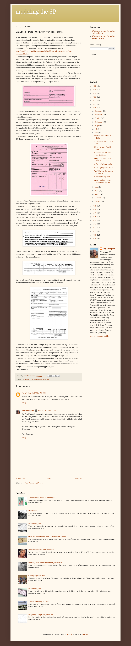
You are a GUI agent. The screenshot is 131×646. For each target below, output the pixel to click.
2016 (95, 217)
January (98, 201)
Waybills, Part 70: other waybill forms (102, 154)
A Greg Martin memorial (103, 164)
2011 (95, 235)
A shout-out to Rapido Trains (38, 602)
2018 (95, 210)
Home (49, 479)
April (97, 190)
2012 (95, 231)
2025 (95, 90)
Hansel (24, 393)
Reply (24, 403)
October (98, 118)
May (96, 187)
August (97, 126)
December (98, 111)
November (99, 115)
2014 (95, 224)
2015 (95, 220)
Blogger (85, 634)
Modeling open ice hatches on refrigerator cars (45, 563)
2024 (95, 93)
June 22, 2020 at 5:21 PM (37, 393)
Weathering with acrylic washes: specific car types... (103, 37)
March (97, 194)
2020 (95, 108)
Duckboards (32, 511)
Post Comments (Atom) (33, 483)
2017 (95, 213)
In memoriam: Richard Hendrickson (41, 550)
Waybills (46, 379)
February (98, 198)
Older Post (78, 479)
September (99, 122)
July (96, 129)
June (96, 133)
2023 (95, 97)
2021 (95, 104)
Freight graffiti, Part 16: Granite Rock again (102, 181)
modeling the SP (36, 11)
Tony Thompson (28, 411)
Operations (25, 379)
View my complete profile (99, 336)
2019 (95, 206)
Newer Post (20, 479)
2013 (95, 228)
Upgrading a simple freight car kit (40, 615)
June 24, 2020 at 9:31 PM (47, 411)
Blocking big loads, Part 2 (103, 168)
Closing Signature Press (37, 576)
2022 (95, 101)
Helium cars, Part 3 (35, 589)
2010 (95, 239)
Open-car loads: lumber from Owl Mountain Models (47, 537)
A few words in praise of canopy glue (41, 498)
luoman (69, 634)
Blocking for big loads (102, 177)
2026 (95, 86)
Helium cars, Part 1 (35, 524)
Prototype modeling (36, 379)
